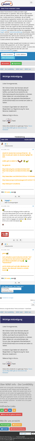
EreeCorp (19, 438)
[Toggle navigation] (31, 2)
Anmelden (5, 63)
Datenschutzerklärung (15, 32)
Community (3, 30)
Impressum (17, 425)
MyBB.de (14, 437)
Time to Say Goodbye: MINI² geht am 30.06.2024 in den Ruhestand (17, 127)
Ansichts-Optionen (29, 139)
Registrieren (16, 63)
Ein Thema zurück (7, 286)
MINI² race (28, 69)
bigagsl (7, 200)
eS (5, 144)
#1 (33, 149)
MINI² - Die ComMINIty (7, 69)
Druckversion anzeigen (7, 297)
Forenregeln (5, 425)
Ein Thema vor (18, 286)
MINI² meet (19, 69)
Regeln (2, 32)
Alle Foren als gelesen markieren (11, 414)
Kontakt (4, 429)
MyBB (23, 437)
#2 (33, 206)
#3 (33, 249)
